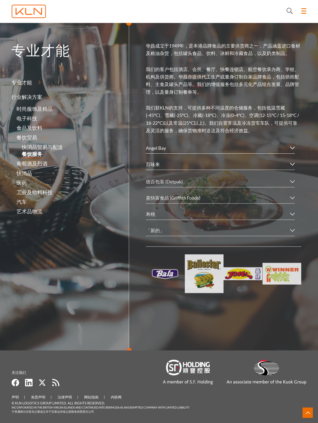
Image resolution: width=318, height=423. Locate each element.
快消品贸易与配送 (42, 147)
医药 (21, 182)
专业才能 (21, 82)
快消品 (24, 173)
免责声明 (38, 397)
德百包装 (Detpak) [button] (164, 187)
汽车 (21, 202)
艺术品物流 (29, 211)
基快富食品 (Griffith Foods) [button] (173, 204)
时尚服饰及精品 (34, 109)
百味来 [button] (153, 164)
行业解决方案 (26, 97)
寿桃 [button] (150, 220)
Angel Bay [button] (156, 148)
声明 (15, 397)
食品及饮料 (29, 128)
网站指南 (91, 397)
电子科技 (26, 118)
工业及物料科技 (34, 192)
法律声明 (65, 397)
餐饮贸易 (26, 137)
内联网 (116, 397)
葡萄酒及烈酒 (31, 163)
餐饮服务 (31, 154)
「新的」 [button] (155, 236)
